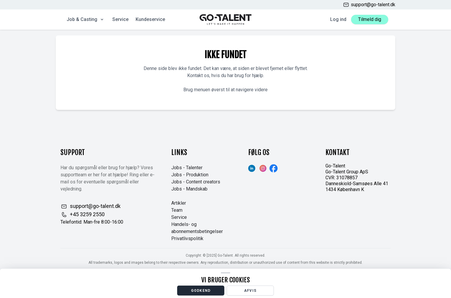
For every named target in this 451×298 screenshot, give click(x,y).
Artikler (178, 203)
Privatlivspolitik (187, 238)
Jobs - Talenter (187, 167)
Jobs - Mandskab (189, 189)
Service (120, 19)
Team (176, 210)
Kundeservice (150, 19)
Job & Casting (85, 19)
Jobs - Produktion (189, 175)
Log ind (338, 19)
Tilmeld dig (369, 19)
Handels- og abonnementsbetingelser (197, 228)
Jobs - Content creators (195, 182)
